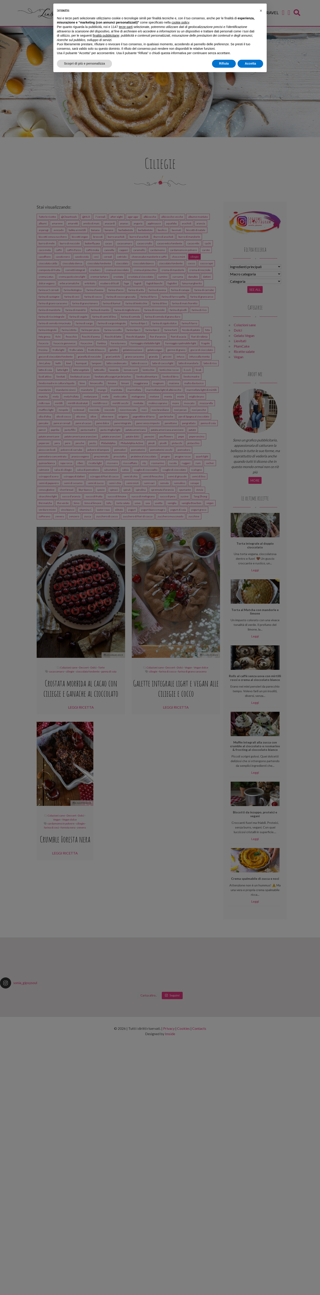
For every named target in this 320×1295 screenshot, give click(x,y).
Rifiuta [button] (224, 63)
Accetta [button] (250, 63)
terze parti (126, 27)
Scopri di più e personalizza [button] (84, 63)
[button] (260, 10)
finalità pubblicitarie (106, 35)
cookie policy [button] (180, 22)
